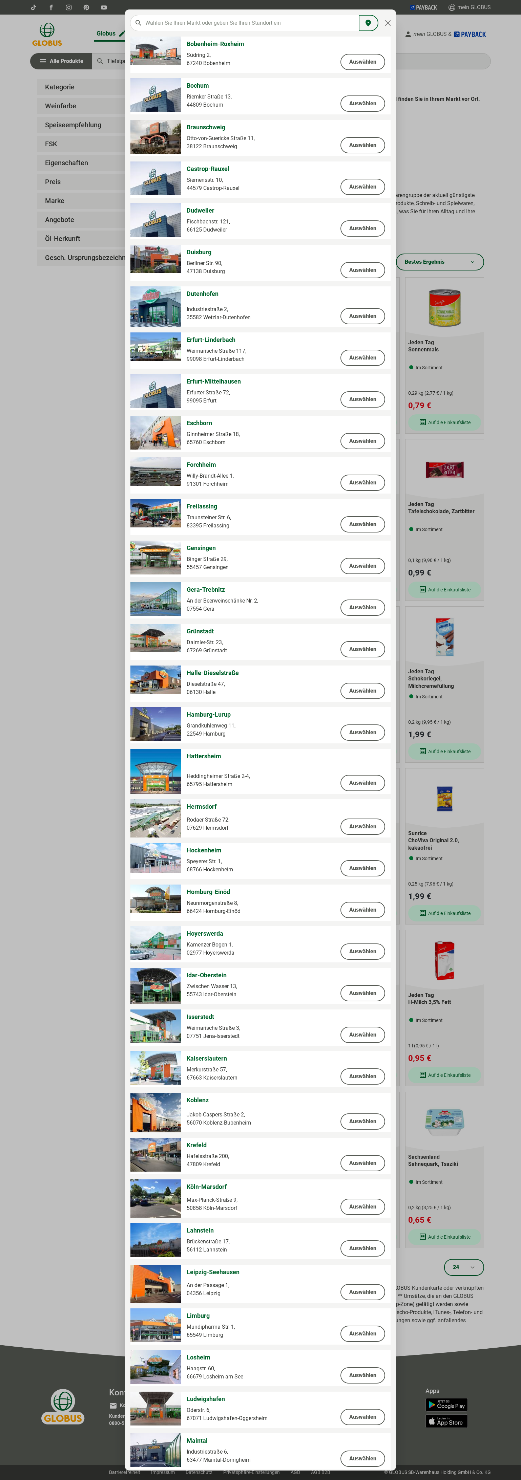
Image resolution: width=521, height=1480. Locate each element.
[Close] (388, 23)
